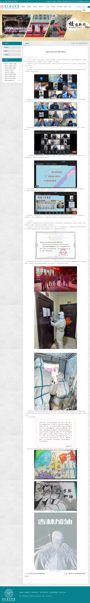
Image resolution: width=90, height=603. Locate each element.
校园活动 (6, 47)
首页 (77, 43)
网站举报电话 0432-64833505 (69, 1)
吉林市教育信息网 (54, 592)
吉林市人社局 (62, 592)
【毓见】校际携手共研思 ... (10, 76)
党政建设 (35, 6)
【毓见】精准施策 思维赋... (10, 74)
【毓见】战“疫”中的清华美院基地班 (37, 573)
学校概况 (23, 6)
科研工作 (41, 6)
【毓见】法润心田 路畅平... (10, 78)
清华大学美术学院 (44, 592)
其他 (70, 6)
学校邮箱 (48, 1)
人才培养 (47, 6)
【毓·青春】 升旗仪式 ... (9, 70)
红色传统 (53, 6)
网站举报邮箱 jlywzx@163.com (83, 1)
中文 (84, 6)
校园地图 (59, 1)
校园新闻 (29, 6)
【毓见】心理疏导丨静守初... (10, 65)
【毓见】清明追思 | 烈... (9, 80)
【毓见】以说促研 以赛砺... (10, 68)
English (84, 10)
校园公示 (6, 51)
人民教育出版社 (34, 592)
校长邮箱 (54, 1)
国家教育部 (27, 592)
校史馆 (65, 6)
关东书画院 (59, 6)
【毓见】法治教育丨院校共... (10, 63)
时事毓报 (6, 54)
